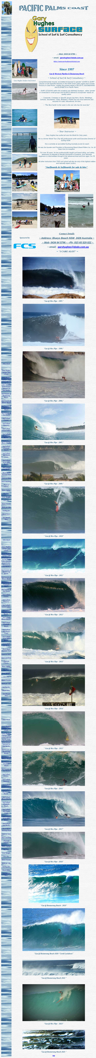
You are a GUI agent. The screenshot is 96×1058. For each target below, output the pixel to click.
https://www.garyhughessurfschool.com (67, 61)
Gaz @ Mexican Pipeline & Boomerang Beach (66, 74)
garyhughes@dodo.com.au (71, 58)
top (54, 1056)
